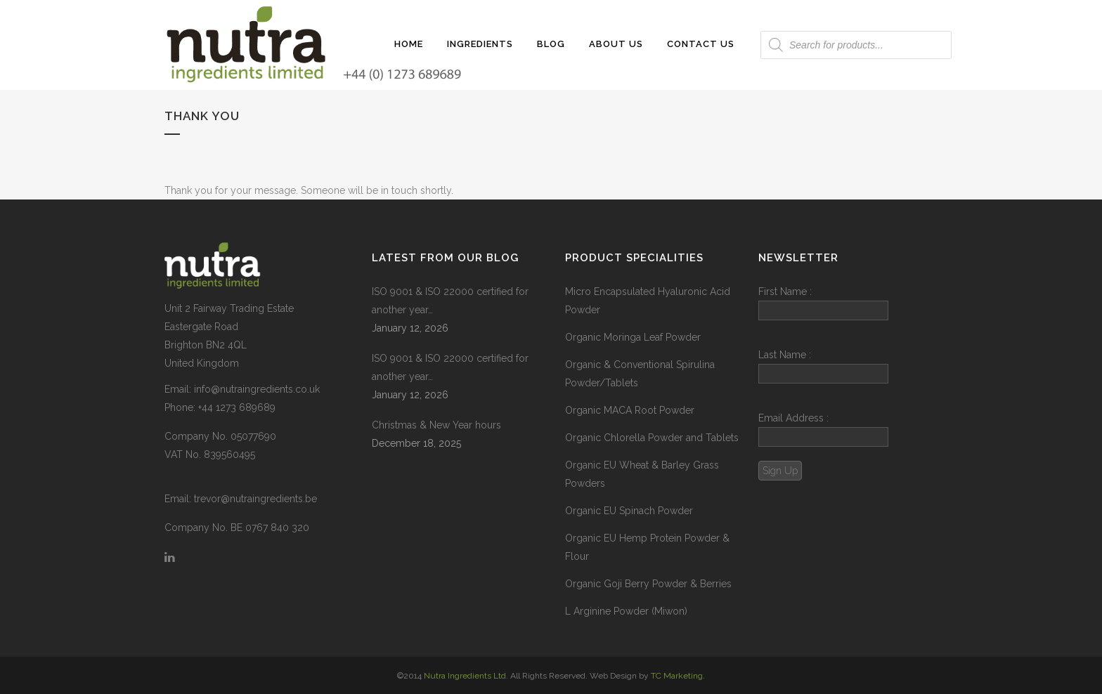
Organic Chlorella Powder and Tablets (652, 437)
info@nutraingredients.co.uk (257, 389)
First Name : (823, 303)
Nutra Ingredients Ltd (465, 676)
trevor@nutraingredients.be (255, 498)
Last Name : (823, 366)
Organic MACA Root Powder (629, 410)
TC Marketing (677, 676)
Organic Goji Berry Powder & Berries (648, 583)
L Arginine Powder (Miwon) (626, 611)
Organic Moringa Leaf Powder (633, 337)
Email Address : (793, 418)
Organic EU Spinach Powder (629, 510)
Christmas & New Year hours (436, 425)
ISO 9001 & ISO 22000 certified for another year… (450, 300)
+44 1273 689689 (237, 407)
